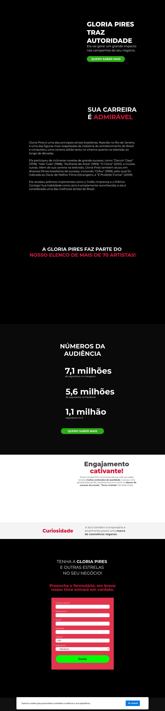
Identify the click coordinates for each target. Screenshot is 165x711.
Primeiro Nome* (62, 603)
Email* (58, 620)
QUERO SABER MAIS (106, 59)
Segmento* (60, 645)
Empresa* (59, 628)
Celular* (58, 637)
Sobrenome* (61, 611)
